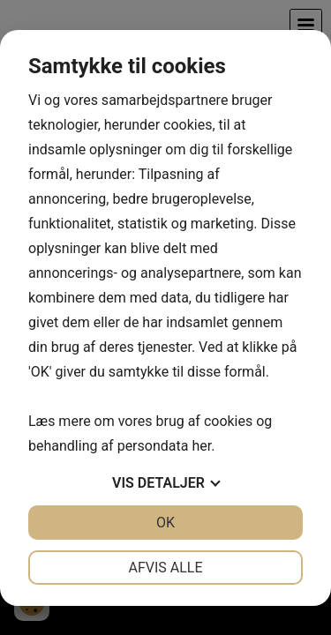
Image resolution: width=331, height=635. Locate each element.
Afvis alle (165, 567)
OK (165, 522)
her (201, 445)
